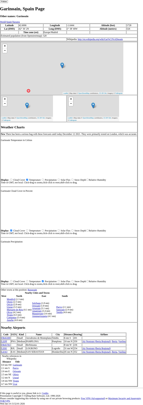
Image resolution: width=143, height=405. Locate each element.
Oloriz (10, 302)
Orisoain (36, 306)
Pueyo (59, 307)
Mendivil (11, 299)
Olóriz (16, 374)
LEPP (4, 341)
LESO (4, 352)
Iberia (114, 341)
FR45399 (6, 338)
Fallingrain (119, 93)
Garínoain (17, 365)
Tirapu (10, 315)
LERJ (4, 348)
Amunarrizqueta (39, 316)
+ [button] (5, 46)
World (3, 22)
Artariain (36, 308)
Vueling (122, 341)
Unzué (16, 377)
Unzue (10, 307)
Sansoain (60, 309)
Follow (4, 1)
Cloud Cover (19, 180)
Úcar (15, 384)
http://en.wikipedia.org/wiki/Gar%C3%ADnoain (100, 39)
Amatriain (37, 311)
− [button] (5, 51)
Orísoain (17, 371)
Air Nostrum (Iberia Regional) (96, 341)
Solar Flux (65, 180)
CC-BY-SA (103, 93)
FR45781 (6, 345)
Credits (45, 393)
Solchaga (36, 303)
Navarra (16, 22)
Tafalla (59, 312)
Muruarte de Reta (15, 309)
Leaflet (65, 93)
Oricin (10, 304)
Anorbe (10, 320)
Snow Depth (80, 180)
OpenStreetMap (83, 93)
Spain (9, 22)
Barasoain (32, 290)
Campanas (11, 317)
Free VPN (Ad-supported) (93, 398)
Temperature (35, 180)
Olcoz (9, 312)
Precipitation (51, 180)
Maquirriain (37, 313)
